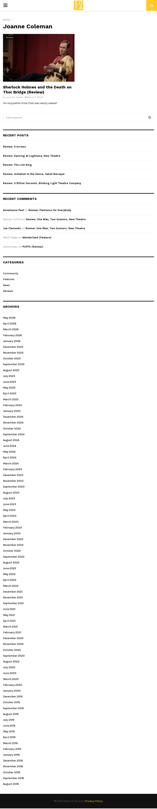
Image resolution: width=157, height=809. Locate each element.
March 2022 (11, 586)
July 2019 (8, 720)
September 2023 (14, 486)
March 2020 (11, 679)
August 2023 (11, 492)
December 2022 (13, 539)
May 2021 (9, 615)
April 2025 (9, 393)
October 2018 (11, 772)
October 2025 (12, 358)
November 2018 (13, 766)
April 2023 (9, 516)
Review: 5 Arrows (14, 146)
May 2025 (9, 387)
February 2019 (12, 749)
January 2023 (12, 533)
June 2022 (9, 568)
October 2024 (12, 428)
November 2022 (13, 545)
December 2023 (13, 475)
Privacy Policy (94, 801)
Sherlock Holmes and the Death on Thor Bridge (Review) (37, 89)
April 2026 (9, 323)
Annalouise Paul (13, 210)
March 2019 (10, 743)
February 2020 (12, 685)
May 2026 (9, 317)
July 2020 (9, 667)
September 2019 (13, 708)
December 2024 (13, 416)
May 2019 (9, 731)
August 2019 (11, 714)
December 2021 (13, 591)
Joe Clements (12, 228)
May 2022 (9, 574)
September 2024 (14, 434)
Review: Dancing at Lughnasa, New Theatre (31, 156)
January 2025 (12, 411)
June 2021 (9, 609)
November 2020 (13, 644)
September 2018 (13, 778)
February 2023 (12, 527)
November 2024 (13, 422)
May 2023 (9, 510)
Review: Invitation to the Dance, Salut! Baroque (34, 174)
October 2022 (12, 550)
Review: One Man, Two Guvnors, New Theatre (56, 219)
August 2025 (11, 370)
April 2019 (9, 737)
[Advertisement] (116, 62)
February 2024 (12, 469)
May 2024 (9, 451)
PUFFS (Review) (33, 246)
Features (8, 279)
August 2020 (11, 661)
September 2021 (13, 603)
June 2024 (9, 446)
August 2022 (11, 562)
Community (10, 273)
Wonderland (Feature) (36, 237)
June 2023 (9, 504)
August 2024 (11, 440)
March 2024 (11, 463)
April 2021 (9, 621)
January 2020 (12, 690)
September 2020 (14, 655)
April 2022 (9, 580)
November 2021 (13, 597)
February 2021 (12, 632)
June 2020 (9, 673)
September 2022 (14, 556)
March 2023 (11, 521)
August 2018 (11, 784)
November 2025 (13, 352)
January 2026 (12, 341)
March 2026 (11, 329)
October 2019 (11, 702)
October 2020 (12, 650)
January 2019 (11, 754)
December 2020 (13, 638)
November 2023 (13, 481)
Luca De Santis (14, 97)
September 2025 (14, 364)
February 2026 (12, 335)
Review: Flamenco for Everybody (49, 210)
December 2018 (13, 760)
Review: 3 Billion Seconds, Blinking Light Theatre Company (42, 183)
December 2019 (13, 696)
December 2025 (13, 347)
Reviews (10, 37)
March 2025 (11, 399)
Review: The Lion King (17, 165)
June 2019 (9, 725)
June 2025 (9, 382)
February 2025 (12, 405)
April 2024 (9, 457)
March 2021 (10, 626)
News (6, 285)
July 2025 (9, 376)
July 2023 (9, 498)
